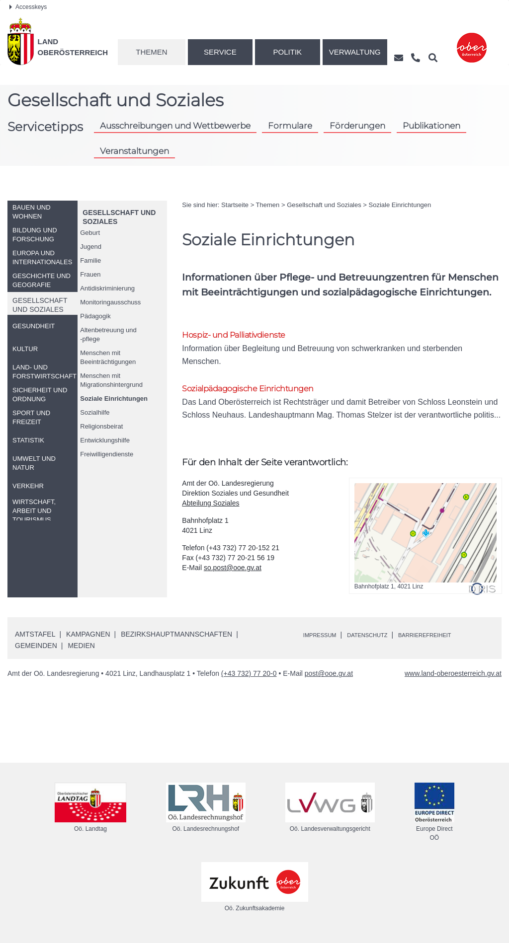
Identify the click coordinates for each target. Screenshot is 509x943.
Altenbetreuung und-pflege (108, 334)
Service (220, 52)
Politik (287, 52)
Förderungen (357, 126)
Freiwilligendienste (106, 454)
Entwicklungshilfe (105, 440)
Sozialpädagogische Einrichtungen (261, 391)
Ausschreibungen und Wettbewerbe (175, 126)
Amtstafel (35, 640)
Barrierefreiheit (451, 640)
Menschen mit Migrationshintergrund (111, 380)
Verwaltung (355, 52)
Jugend (90, 246)
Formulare (290, 126)
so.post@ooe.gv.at (232, 573)
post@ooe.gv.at (329, 679)
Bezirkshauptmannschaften (176, 640)
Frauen (90, 274)
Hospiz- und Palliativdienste (244, 335)
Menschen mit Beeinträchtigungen (108, 357)
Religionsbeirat (101, 426)
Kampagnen (88, 640)
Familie (90, 260)
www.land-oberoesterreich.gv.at (453, 679)
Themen (151, 52)
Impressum (324, 640)
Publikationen (431, 126)
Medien (81, 651)
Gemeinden (36, 651)
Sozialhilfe (94, 412)
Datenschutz (381, 640)
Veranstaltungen (134, 151)
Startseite (235, 205)
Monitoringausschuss (110, 302)
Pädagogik (95, 316)
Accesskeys (28, 6)
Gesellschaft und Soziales (324, 205)
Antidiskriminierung (107, 288)
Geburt (90, 232)
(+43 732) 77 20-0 (249, 679)
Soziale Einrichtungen (114, 398)
